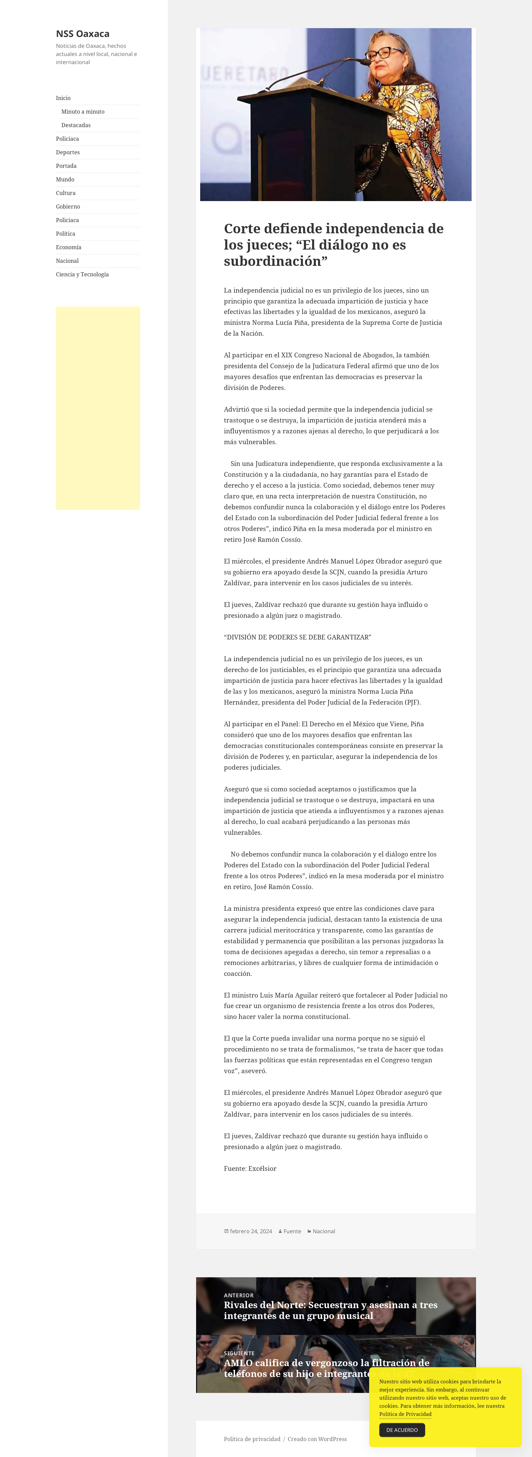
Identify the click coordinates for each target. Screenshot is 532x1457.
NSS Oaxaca (83, 33)
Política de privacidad (252, 1439)
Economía (68, 247)
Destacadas (76, 125)
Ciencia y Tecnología (82, 274)
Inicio (63, 98)
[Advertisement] (98, 408)
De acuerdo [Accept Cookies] (402, 1431)
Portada (66, 166)
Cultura (66, 193)
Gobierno (68, 206)
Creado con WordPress (317, 1439)
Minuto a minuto (82, 111)
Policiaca (67, 138)
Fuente (292, 1231)
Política (65, 233)
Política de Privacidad (405, 1415)
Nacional (67, 260)
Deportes (68, 152)
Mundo (65, 179)
